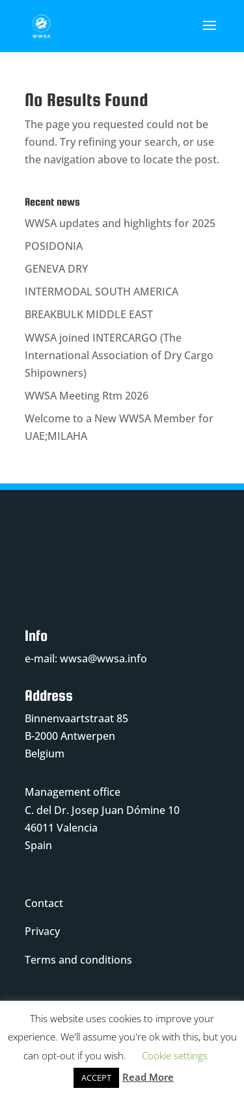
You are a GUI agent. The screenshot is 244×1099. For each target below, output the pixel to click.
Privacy (42, 931)
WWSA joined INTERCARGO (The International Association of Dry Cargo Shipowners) (119, 355)
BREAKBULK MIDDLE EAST (89, 314)
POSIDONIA (54, 246)
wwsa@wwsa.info (103, 658)
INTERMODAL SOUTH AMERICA (101, 291)
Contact (44, 903)
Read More (148, 1076)
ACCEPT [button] (96, 1077)
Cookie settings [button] (175, 1055)
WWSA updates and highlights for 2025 (120, 223)
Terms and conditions (78, 960)
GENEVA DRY (56, 269)
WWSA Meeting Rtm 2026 (86, 395)
